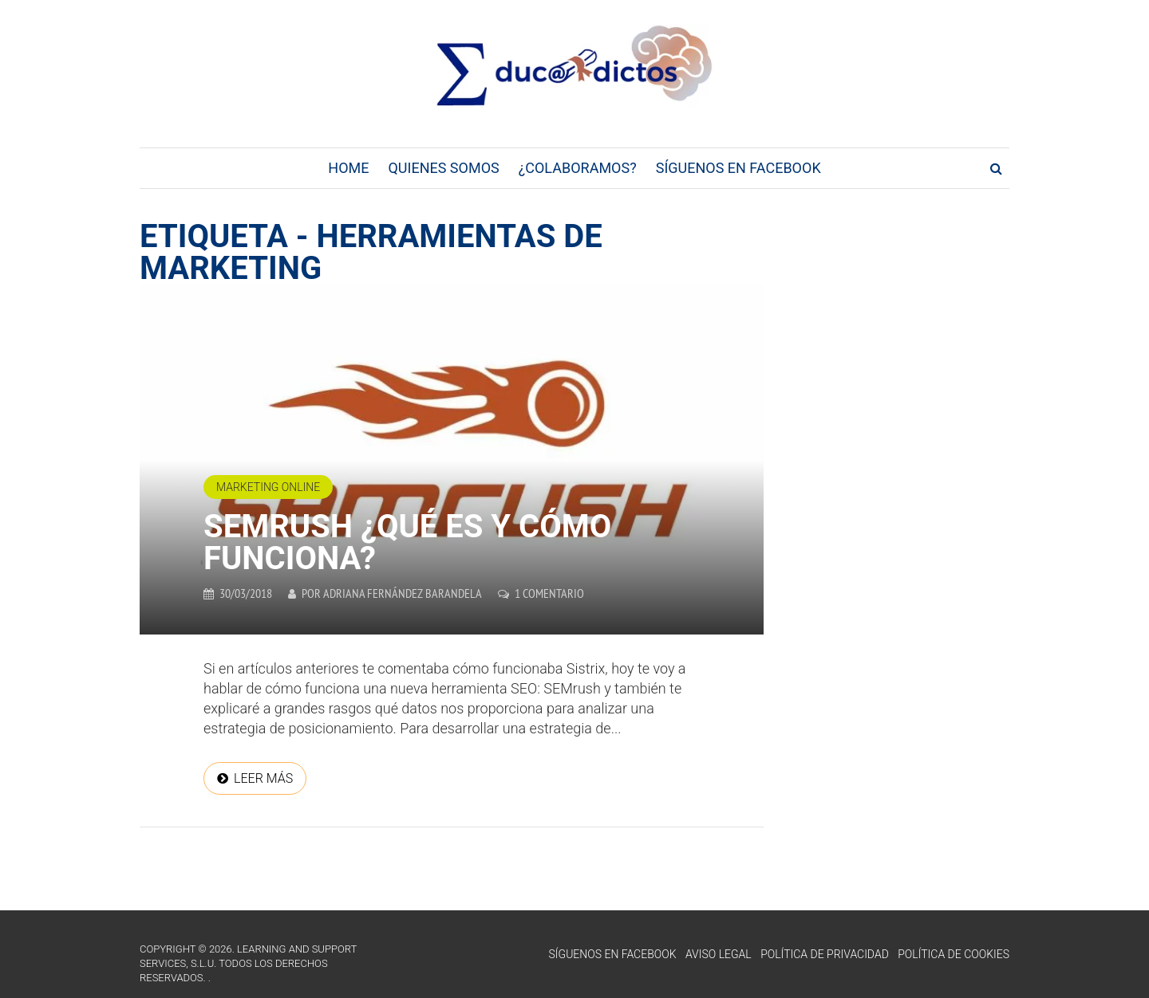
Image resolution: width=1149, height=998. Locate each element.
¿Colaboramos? (578, 167)
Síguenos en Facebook (738, 167)
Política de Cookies (953, 954)
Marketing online (268, 487)
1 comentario (549, 593)
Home (348, 167)
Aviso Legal (718, 954)
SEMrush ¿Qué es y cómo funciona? (407, 542)
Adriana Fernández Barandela (402, 593)
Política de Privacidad (824, 954)
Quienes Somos (443, 167)
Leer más (263, 778)
